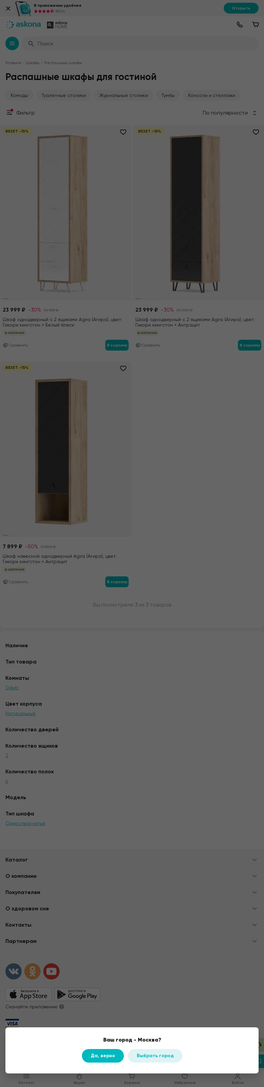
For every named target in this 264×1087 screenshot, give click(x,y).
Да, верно (103, 1056)
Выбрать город (155, 1056)
